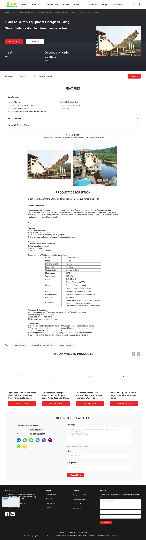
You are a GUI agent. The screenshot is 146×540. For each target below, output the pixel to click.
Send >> (106, 522)
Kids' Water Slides (78, 504)
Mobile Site (71, 532)
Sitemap (61, 532)
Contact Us (49, 507)
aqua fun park (20, 345)
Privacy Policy (83, 532)
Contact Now (76, 475)
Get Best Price (14, 41)
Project (105, 4)
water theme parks (66, 345)
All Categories (77, 508)
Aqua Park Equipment (27, 12)
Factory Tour (49, 499)
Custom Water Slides (79, 499)
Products (15, 12)
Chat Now (35, 41)
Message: (71, 425)
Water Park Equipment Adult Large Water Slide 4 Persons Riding (123, 395)
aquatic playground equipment (42, 345)
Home (7, 12)
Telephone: (72, 463)
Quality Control (50, 503)
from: (70, 451)
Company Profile (51, 495)
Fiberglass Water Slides (80, 495)
